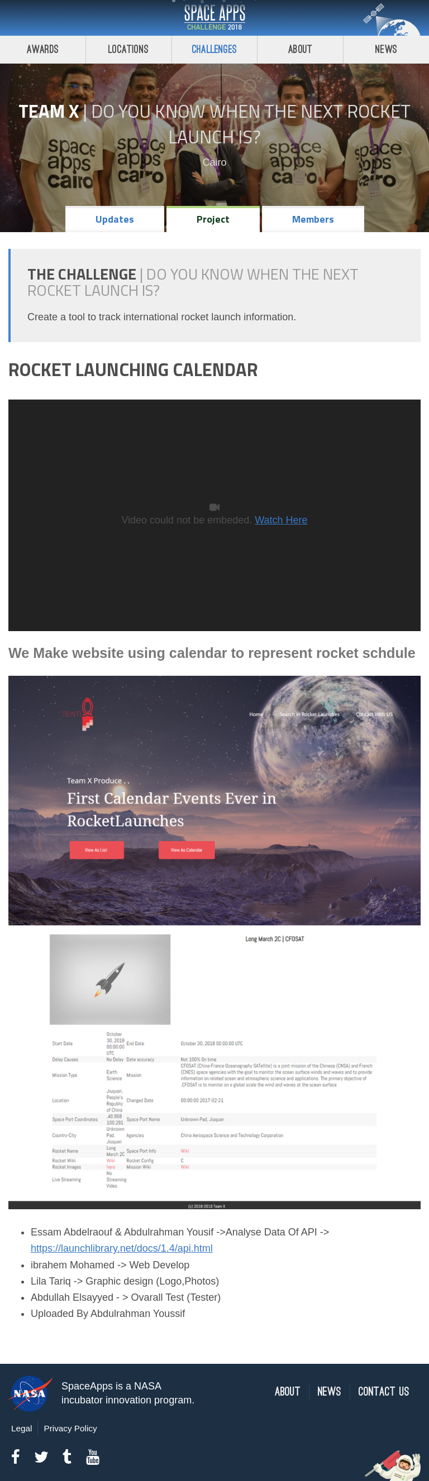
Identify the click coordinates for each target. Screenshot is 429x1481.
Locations (128, 49)
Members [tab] (313, 219)
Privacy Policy (70, 1428)
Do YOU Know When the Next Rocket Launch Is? (251, 124)
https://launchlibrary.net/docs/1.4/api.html (122, 1248)
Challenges (214, 49)
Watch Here (281, 520)
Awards (43, 49)
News (386, 49)
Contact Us (384, 1392)
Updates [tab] (115, 219)
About (300, 49)
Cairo (214, 162)
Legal (21, 1428)
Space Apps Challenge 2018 (214, 18)
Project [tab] (213, 219)
